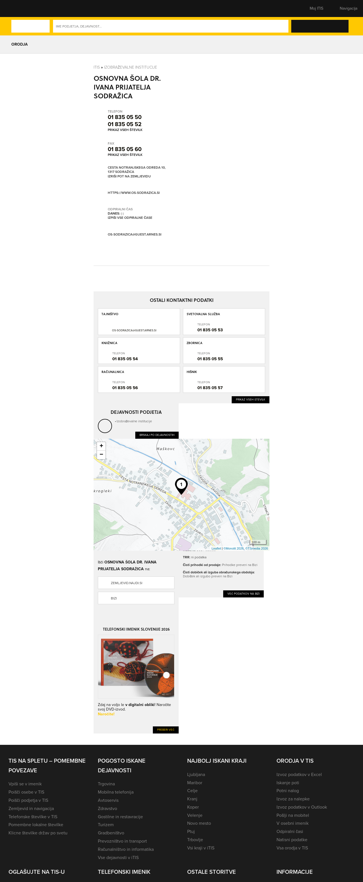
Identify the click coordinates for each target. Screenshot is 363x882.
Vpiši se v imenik (25, 784)
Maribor (194, 782)
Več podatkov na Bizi (243, 593)
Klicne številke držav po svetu (38, 833)
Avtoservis (108, 800)
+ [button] (101, 446)
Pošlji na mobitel (293, 815)
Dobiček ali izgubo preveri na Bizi (208, 576)
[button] (18, 8)
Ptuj (191, 831)
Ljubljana (196, 774)
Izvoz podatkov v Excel (299, 774)
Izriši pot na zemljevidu (129, 176)
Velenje (194, 815)
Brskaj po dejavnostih (157, 435)
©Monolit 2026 (233, 548)
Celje (192, 790)
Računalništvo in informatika (126, 849)
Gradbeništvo (111, 833)
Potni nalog (288, 790)
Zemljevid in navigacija (31, 808)
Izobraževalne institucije (130, 67)
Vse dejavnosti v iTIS (118, 857)
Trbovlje (195, 839)
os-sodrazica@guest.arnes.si (134, 234)
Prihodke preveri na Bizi (240, 564)
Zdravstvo (107, 808)
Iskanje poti (288, 782)
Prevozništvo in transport (122, 841)
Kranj (192, 799)
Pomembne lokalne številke (36, 824)
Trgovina (106, 784)
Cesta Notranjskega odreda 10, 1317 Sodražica (137, 170)
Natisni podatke (292, 839)
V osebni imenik (293, 823)
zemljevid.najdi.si (126, 583)
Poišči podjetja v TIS (28, 800)
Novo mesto (199, 823)
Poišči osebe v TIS (26, 792)
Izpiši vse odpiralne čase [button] (130, 218)
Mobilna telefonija (116, 792)
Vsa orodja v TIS (292, 848)
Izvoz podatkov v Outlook (302, 807)
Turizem (106, 824)
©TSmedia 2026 (256, 548)
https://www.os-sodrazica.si (134, 192)
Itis (97, 67)
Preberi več (165, 730)
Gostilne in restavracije (120, 816)
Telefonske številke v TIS (33, 816)
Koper (193, 807)
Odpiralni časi (290, 831)
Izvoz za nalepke (293, 799)
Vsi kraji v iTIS (200, 848)
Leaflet (216, 548)
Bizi (114, 598)
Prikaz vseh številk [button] (125, 129)
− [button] (101, 455)
